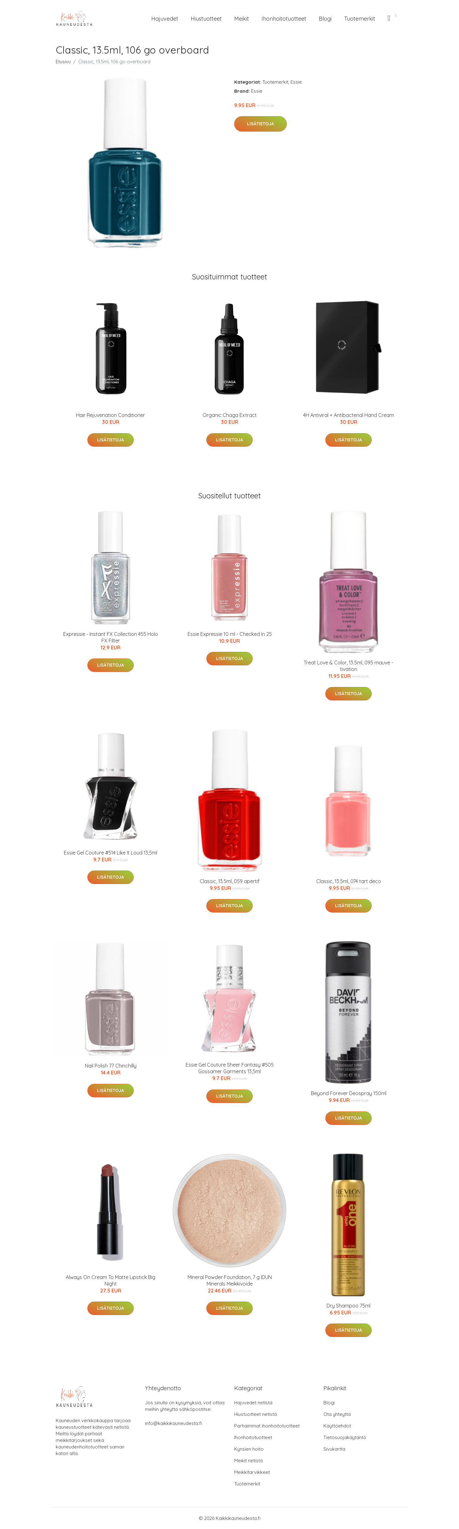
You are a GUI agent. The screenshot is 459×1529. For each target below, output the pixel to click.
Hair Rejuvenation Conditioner (110, 415)
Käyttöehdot (337, 1426)
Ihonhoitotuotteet (283, 18)
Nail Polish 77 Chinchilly (111, 1066)
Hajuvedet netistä (253, 1403)
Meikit (241, 18)
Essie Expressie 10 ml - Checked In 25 (230, 634)
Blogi (325, 18)
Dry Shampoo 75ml (348, 1306)
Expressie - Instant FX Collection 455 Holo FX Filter (110, 637)
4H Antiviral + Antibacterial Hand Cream (348, 415)
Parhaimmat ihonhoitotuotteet (267, 1426)
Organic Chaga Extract (230, 415)
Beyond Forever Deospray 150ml (348, 1093)
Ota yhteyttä (337, 1414)
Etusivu (63, 62)
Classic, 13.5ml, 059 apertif (230, 881)
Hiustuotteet (206, 18)
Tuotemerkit (359, 18)
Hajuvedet (164, 18)
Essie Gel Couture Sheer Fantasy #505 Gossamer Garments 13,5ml (230, 1068)
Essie (296, 82)
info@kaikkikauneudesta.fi (173, 1423)
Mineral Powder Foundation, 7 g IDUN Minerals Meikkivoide (230, 1280)
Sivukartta (334, 1449)
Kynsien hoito (249, 1449)
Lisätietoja (260, 124)
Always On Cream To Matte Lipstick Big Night (110, 1280)
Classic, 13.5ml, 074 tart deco (348, 881)
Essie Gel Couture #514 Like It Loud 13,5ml (110, 853)
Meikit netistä (248, 1461)
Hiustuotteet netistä (255, 1414)
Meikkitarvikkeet (252, 1472)
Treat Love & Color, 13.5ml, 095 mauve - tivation (348, 665)
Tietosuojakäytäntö (344, 1437)
